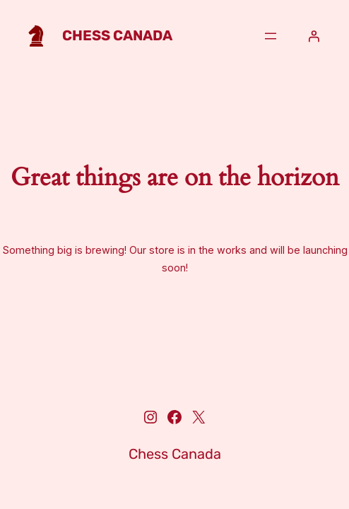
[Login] (314, 36)
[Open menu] (270, 36)
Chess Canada (117, 35)
